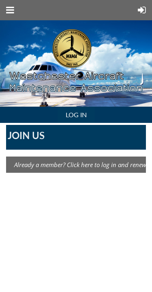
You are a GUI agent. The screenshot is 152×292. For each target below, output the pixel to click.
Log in (76, 114)
